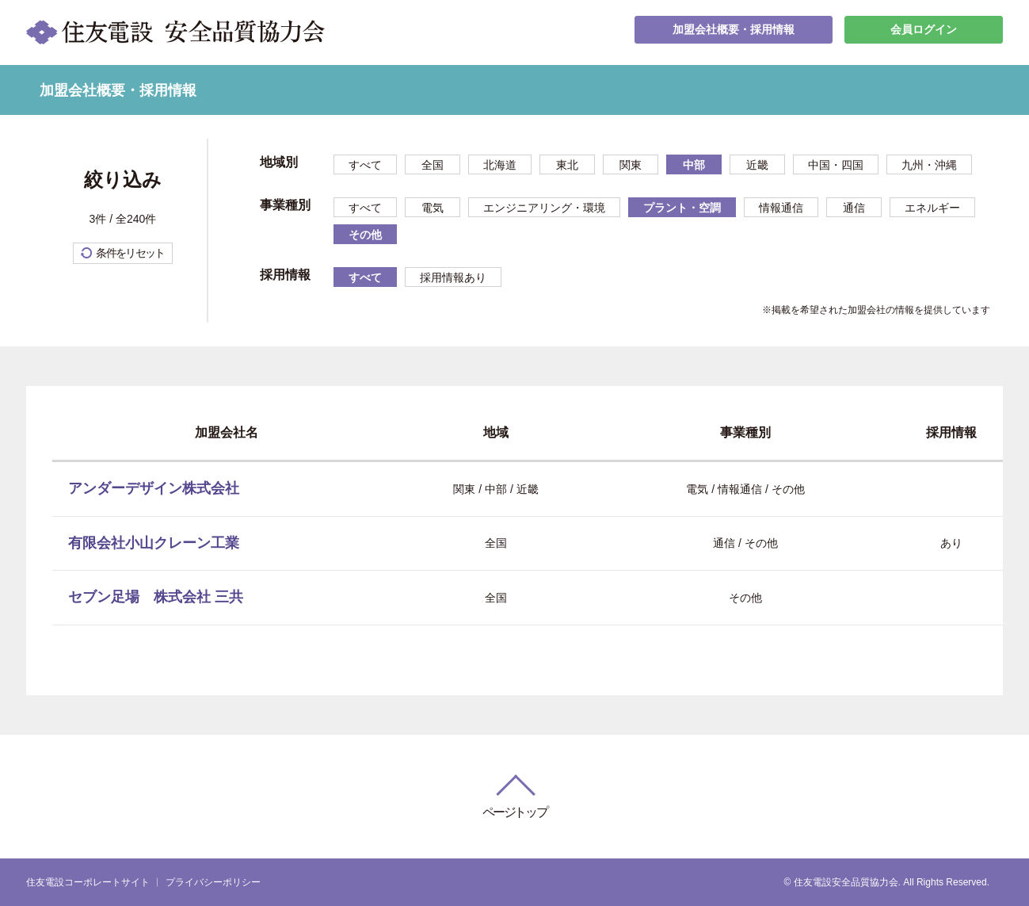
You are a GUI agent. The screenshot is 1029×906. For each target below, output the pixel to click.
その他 (365, 234)
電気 (432, 207)
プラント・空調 (682, 207)
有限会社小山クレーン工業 (153, 543)
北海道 (499, 165)
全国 (432, 165)
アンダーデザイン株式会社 (153, 488)
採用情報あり (453, 277)
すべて (365, 165)
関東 (630, 165)
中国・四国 (835, 165)
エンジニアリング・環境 (544, 207)
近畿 (757, 165)
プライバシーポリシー (213, 882)
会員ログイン (924, 32)
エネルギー (932, 207)
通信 (854, 207)
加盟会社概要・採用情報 (733, 32)
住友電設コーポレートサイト (88, 882)
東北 (567, 165)
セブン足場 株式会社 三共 (155, 597)
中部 (694, 165)
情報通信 (781, 207)
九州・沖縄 (929, 165)
